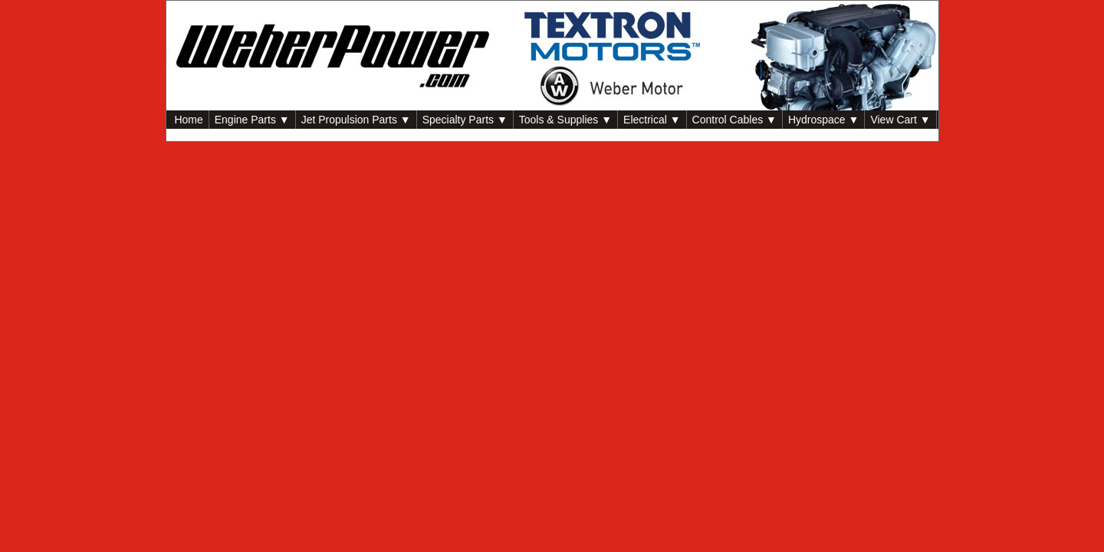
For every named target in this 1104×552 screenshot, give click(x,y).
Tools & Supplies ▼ (565, 119)
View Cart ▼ (900, 119)
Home (187, 119)
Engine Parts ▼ (252, 119)
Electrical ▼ (652, 119)
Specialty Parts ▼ (465, 119)
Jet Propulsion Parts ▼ (356, 119)
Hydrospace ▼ (823, 119)
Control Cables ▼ (734, 119)
